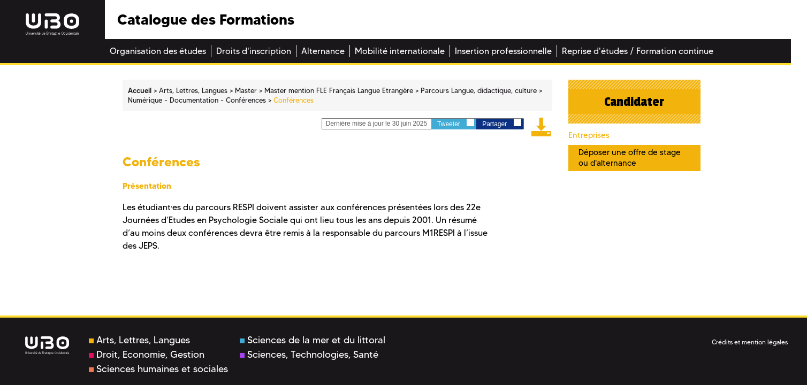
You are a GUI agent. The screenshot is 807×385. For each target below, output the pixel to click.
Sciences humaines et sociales (158, 369)
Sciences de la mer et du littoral (312, 340)
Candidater (634, 102)
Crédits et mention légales (750, 342)
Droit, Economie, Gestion (146, 354)
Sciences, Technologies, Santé (309, 354)
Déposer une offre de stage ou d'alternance (629, 157)
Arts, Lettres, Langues (139, 340)
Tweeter (455, 123)
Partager (501, 123)
